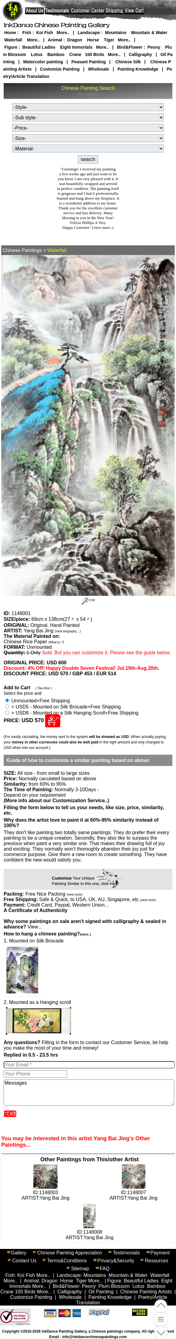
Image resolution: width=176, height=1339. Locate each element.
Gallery (19, 1252)
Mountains (115, 32)
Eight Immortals (76, 47)
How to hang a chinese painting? (47, 933)
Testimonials (126, 1252)
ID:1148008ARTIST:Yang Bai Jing (89, 1232)
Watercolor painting (43, 61)
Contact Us (24, 1260)
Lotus (36, 54)
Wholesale (98, 69)
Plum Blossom (114, 1286)
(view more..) (102, 227)
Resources (156, 1260)
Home (10, 32)
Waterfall (13, 39)
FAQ (105, 1268)
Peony (153, 47)
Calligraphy (140, 54)
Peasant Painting (88, 61)
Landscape (89, 32)
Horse (93, 39)
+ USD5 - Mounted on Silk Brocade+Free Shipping (63, 706)
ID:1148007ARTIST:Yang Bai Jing (133, 1192)
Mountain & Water (149, 32)
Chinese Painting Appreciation (69, 1252)
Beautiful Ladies (38, 47)
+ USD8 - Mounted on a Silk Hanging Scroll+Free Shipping (71, 712)
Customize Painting (60, 69)
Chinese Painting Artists (146, 1291)
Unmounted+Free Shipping (37, 700)
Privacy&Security (115, 1260)
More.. (63, 32)
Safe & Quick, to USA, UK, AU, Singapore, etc (97, 899)
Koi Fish (44, 32)
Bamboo (55, 54)
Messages (89, 1092)
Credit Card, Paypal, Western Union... (67, 904)
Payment (160, 1252)
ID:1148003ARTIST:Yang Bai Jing (46, 1192)
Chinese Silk (128, 61)
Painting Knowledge (137, 69)
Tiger (109, 39)
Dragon (74, 39)
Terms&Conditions (67, 1260)
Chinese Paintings (22, 250)
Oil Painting (100, 1291)
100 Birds (94, 54)
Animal (55, 39)
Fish (26, 32)
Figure (10, 47)
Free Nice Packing (53, 894)
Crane (75, 54)
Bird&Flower (129, 47)
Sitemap (80, 1268)
